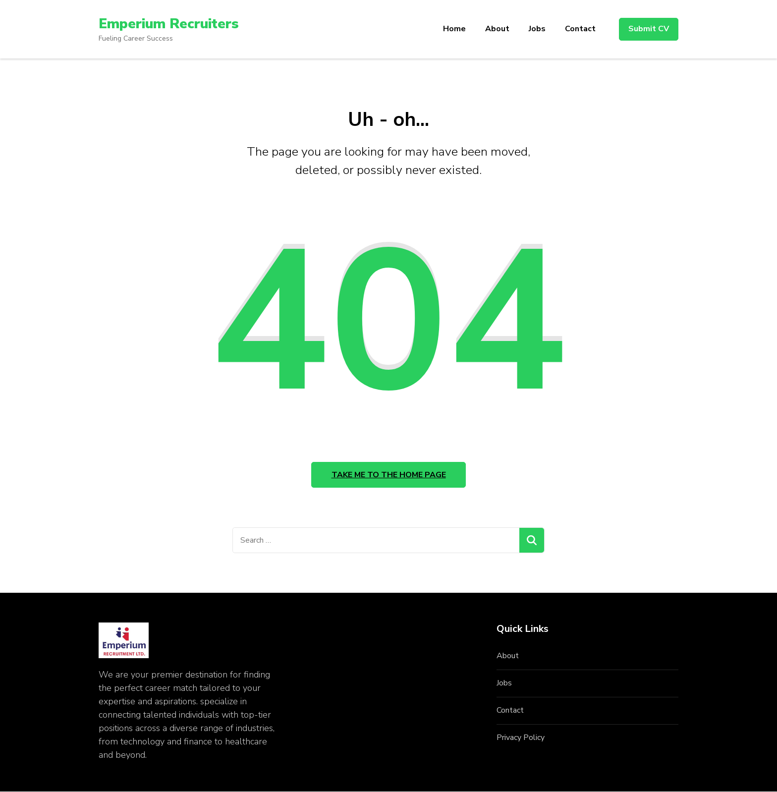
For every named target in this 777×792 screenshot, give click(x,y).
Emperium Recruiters (169, 23)
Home (454, 28)
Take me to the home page (389, 475)
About (497, 28)
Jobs (537, 28)
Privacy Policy (521, 738)
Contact (580, 28)
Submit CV (648, 28)
